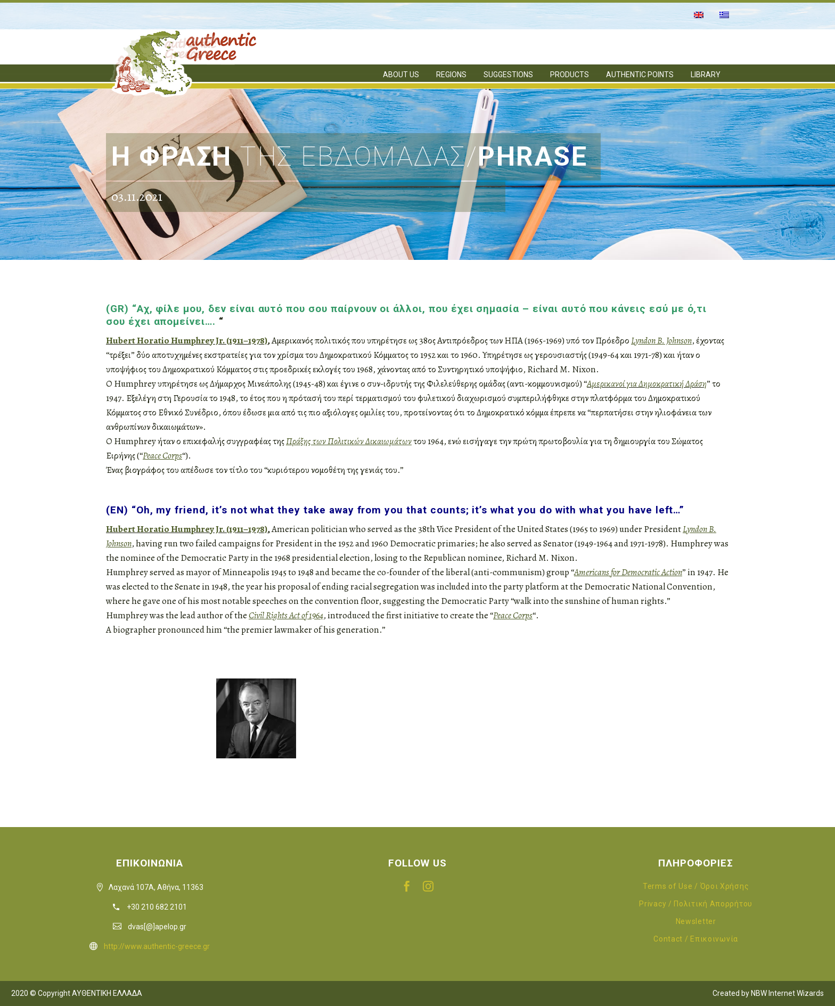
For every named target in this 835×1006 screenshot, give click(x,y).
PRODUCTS (569, 74)
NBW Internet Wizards (787, 993)
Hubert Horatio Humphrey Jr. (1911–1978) (186, 340)
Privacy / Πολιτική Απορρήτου (695, 903)
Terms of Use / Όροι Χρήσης (696, 886)
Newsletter (696, 921)
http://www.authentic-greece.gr (157, 946)
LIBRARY (706, 74)
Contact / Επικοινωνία (695, 939)
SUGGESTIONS (508, 74)
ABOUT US (401, 74)
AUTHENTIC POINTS (640, 74)
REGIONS (451, 74)
